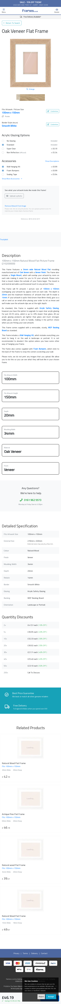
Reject (41, 997)
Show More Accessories (12, 178)
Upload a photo (14, 195)
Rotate (6, 116)
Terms (25, 953)
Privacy (16, 953)
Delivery (34, 953)
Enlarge (30, 89)
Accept (51, 997)
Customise (52, 111)
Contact (44, 953)
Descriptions (52, 161)
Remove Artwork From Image (15, 206)
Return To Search (12, 23)
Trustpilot (4, 239)
